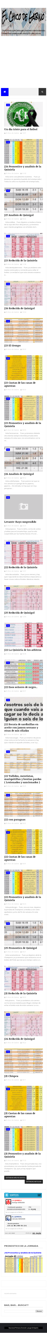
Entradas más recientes (15, 1178)
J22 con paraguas (14, 819)
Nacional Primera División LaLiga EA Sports (23, 1328)
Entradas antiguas (33, 1182)
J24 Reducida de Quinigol (19, 1039)
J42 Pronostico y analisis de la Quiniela (22, 1253)
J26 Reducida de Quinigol (19, 308)
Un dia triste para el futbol (20, 129)
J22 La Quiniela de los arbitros (22, 650)
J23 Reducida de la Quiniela (20, 260)
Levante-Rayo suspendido (20, 521)
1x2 (8, 105)
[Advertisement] (23, 63)
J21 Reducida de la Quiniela (20, 993)
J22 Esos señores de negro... (20, 687)
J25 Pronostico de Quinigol (20, 948)
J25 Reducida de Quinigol (19, 612)
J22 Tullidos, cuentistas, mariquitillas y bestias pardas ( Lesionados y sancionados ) (22, 779)
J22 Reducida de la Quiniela (20, 567)
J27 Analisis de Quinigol (19, 215)
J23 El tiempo (12, 345)
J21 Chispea (11, 1076)
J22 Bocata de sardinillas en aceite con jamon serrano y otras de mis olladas (21, 727)
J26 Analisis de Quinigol (19, 474)
